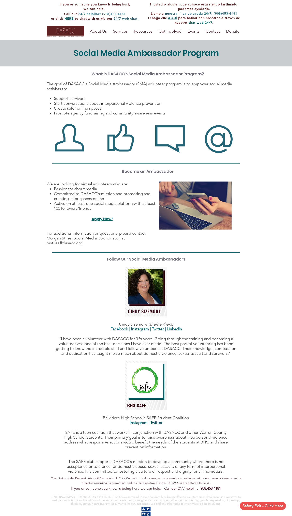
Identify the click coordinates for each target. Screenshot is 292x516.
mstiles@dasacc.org (64, 242)
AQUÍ (172, 18)
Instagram (140, 329)
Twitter (158, 329)
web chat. (130, 18)
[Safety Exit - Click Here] (263, 506)
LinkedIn (174, 329)
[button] (143, 31)
